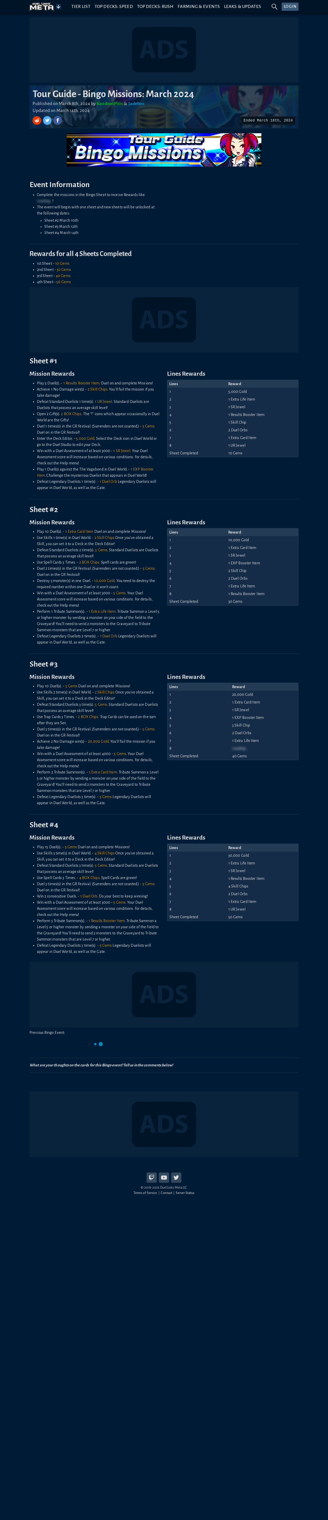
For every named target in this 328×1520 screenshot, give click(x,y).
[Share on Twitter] (48, 120)
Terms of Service (145, 1193)
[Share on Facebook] (57, 120)
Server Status (185, 1193)
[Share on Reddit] (37, 120)
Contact (166, 1193)
